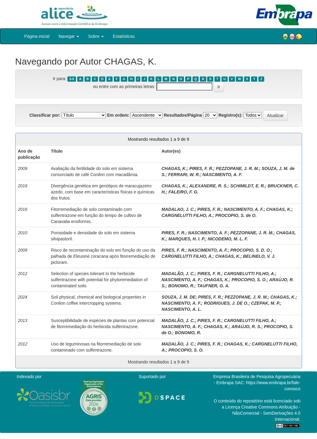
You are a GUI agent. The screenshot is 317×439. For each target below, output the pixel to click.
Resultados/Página (183, 115)
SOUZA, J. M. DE (178, 297)
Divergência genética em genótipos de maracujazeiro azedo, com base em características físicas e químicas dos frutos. (102, 191)
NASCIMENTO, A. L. (181, 309)
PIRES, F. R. (201, 168)
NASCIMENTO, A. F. (222, 174)
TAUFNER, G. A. (213, 285)
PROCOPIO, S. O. (249, 279)
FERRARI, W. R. (184, 174)
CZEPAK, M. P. (265, 303)
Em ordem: (118, 115)
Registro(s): (230, 115)
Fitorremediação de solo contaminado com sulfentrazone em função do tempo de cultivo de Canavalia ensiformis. (96, 215)
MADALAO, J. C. (178, 209)
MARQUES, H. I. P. (186, 238)
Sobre (96, 36)
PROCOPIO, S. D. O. (250, 250)
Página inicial (37, 36)
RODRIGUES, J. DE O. (226, 303)
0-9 (72, 79)
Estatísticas (124, 36)
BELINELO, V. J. (259, 256)
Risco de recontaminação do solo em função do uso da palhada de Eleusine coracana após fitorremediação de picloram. (103, 256)
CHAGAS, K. (173, 168)
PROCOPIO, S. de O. (235, 215)
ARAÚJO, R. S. (246, 326)
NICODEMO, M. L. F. (228, 238)
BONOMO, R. (181, 285)
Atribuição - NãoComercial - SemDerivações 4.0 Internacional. (266, 413)
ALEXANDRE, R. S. (208, 185)
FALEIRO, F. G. (183, 191)
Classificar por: (44, 115)
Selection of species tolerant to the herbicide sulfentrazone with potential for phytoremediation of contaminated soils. (99, 279)
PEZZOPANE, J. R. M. (237, 168)
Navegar (69, 36)
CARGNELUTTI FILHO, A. (186, 215)
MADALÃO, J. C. (178, 273)
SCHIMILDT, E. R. (247, 185)
